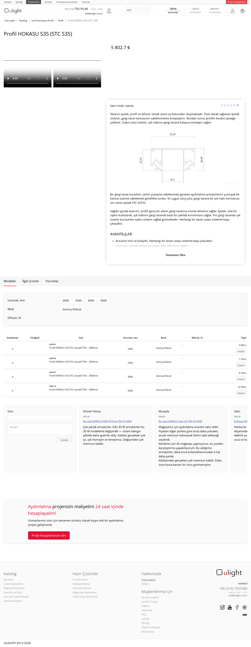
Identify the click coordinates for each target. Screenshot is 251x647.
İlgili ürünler (30, 281)
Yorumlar (52, 281)
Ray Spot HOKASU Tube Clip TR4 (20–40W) (180, 421)
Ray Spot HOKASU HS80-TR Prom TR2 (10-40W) (107, 421)
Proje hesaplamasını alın (49, 535)
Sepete (241, 351)
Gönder (64, 439)
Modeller (10, 281)
